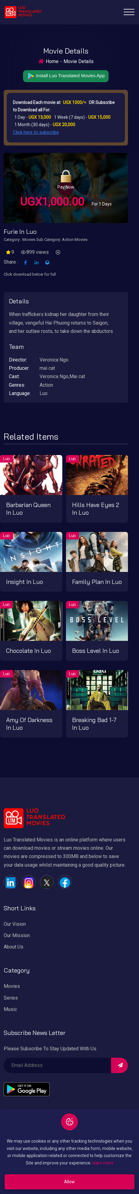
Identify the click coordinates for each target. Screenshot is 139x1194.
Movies (12, 986)
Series (11, 998)
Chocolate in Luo (28, 650)
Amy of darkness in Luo (29, 723)
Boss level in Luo (95, 650)
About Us (13, 947)
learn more (103, 1162)
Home (52, 61)
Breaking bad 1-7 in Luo (94, 723)
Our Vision (15, 924)
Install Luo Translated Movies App (66, 76)
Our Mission (17, 935)
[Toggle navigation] (129, 12)
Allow (69, 1181)
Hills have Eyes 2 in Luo (95, 508)
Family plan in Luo (97, 581)
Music (10, 1009)
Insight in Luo (24, 581)
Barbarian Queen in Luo (28, 508)
